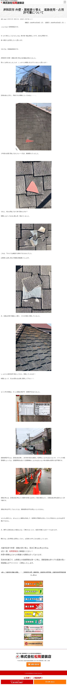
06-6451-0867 (17, 682)
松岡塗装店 (30, 673)
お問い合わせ (50, 682)
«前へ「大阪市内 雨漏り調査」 (10, 572)
